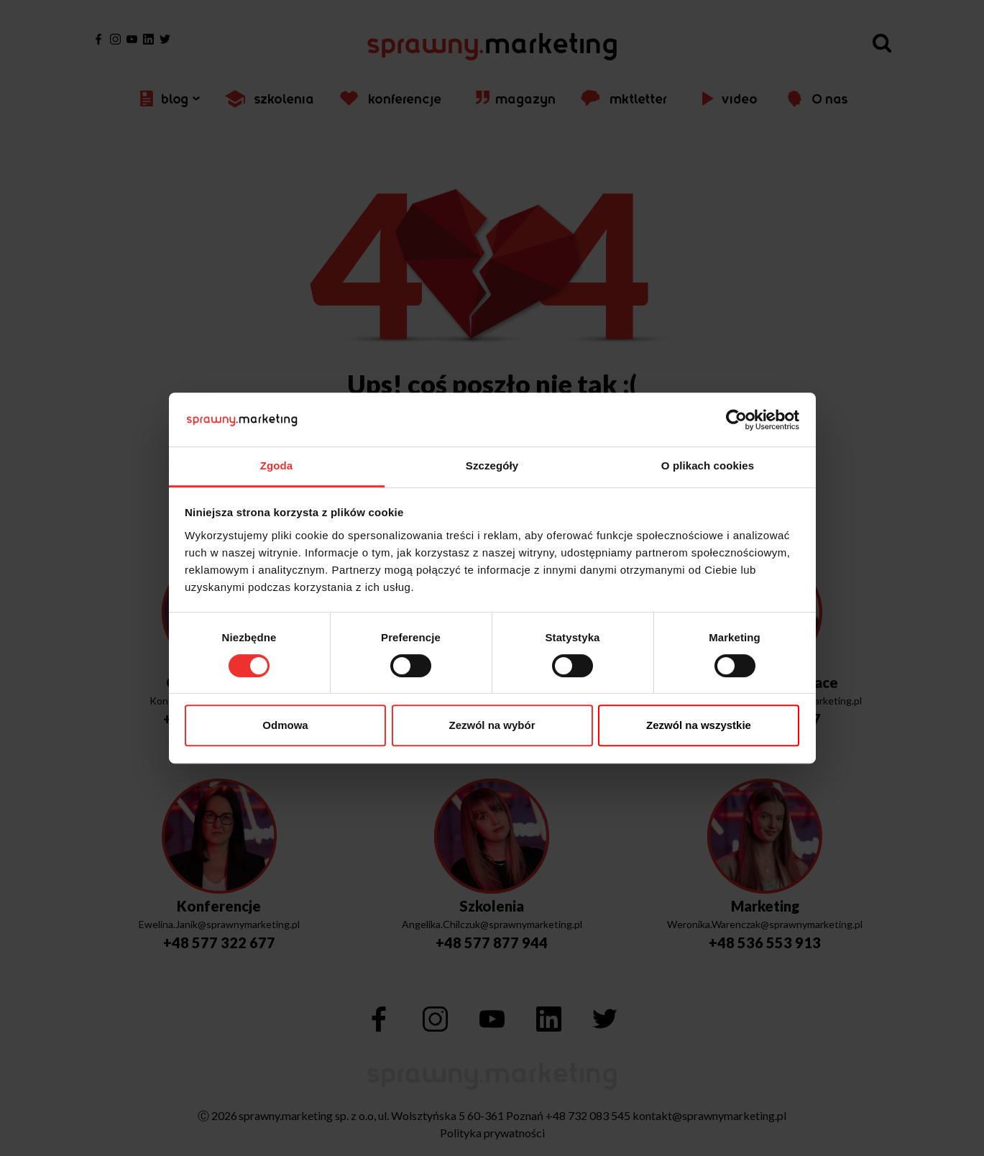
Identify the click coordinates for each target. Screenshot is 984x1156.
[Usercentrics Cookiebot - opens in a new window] (736, 420)
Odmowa (285, 725)
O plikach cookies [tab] (707, 465)
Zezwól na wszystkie (698, 725)
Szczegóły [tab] (492, 465)
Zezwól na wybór (492, 725)
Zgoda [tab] (276, 465)
